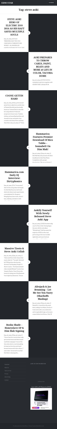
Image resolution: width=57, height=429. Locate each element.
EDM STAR (7, 3)
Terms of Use (8, 370)
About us (7, 367)
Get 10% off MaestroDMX (41, 387)
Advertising (7, 377)
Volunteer (7, 364)
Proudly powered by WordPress (20, 426)
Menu (52, 2)
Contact (7, 380)
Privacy (6, 373)
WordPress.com (40, 426)
